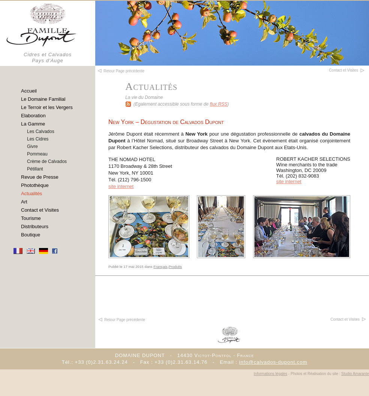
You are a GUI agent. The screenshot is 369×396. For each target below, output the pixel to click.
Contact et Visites (40, 210)
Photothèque (35, 185)
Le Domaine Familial (43, 99)
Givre (32, 146)
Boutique (30, 235)
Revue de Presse (39, 177)
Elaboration (33, 115)
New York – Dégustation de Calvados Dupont (166, 122)
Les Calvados (40, 131)
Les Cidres (37, 139)
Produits (175, 266)
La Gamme (33, 124)
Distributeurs (34, 226)
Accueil (29, 91)
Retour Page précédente (121, 320)
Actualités (31, 193)
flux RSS (218, 104)
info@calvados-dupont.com (273, 362)
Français (160, 266)
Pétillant (35, 169)
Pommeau (37, 154)
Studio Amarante (355, 374)
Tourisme (31, 218)
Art (24, 202)
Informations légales (271, 374)
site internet (289, 181)
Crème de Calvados (47, 161)
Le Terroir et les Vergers (47, 107)
